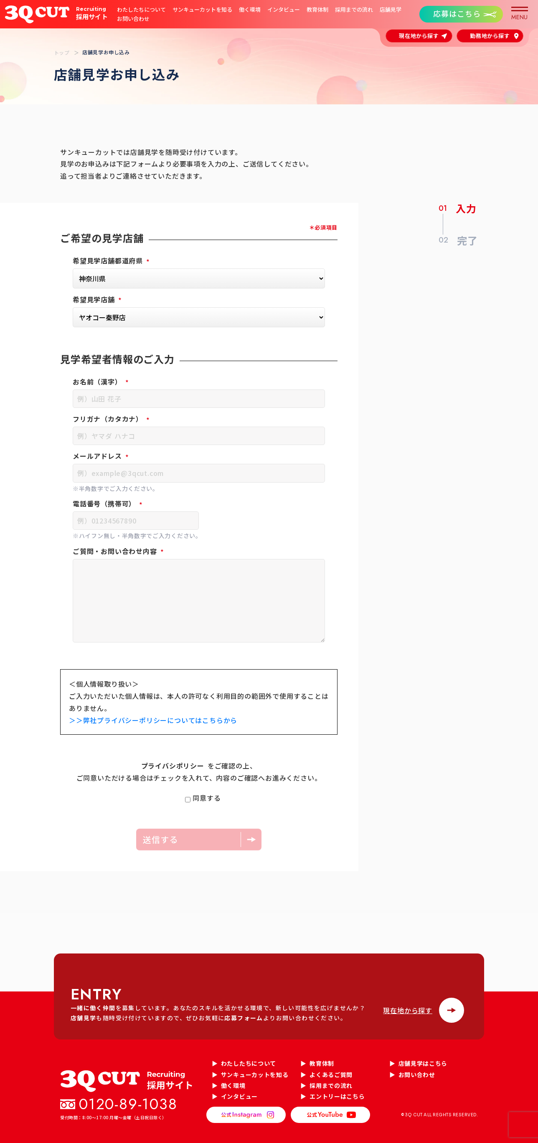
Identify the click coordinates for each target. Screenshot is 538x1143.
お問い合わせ (133, 19)
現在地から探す (419, 36)
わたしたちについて (141, 9)
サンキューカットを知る (202, 9)
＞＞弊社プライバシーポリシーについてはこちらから (153, 720)
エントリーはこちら (337, 1096)
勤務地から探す (490, 36)
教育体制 (317, 9)
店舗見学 (390, 9)
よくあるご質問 (331, 1074)
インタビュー (283, 9)
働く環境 (250, 9)
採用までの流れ (354, 9)
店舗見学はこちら (423, 1063)
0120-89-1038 (128, 1104)
